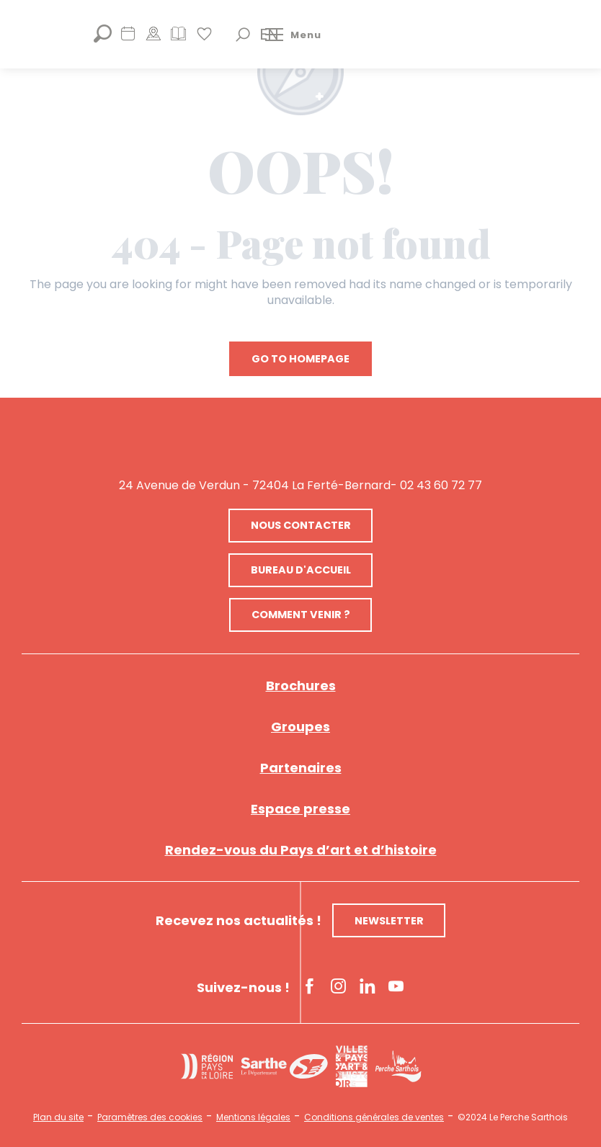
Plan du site (58, 1117)
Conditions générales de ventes (374, 1117)
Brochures (301, 686)
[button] (242, 34)
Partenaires (301, 768)
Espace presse (300, 809)
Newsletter (389, 921)
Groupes (300, 727)
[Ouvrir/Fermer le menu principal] (293, 34)
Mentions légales (253, 1117)
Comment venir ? (300, 614)
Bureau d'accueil (301, 570)
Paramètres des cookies (149, 1117)
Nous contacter (301, 525)
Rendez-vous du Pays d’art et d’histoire (301, 850)
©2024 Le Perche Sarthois (513, 1117)
